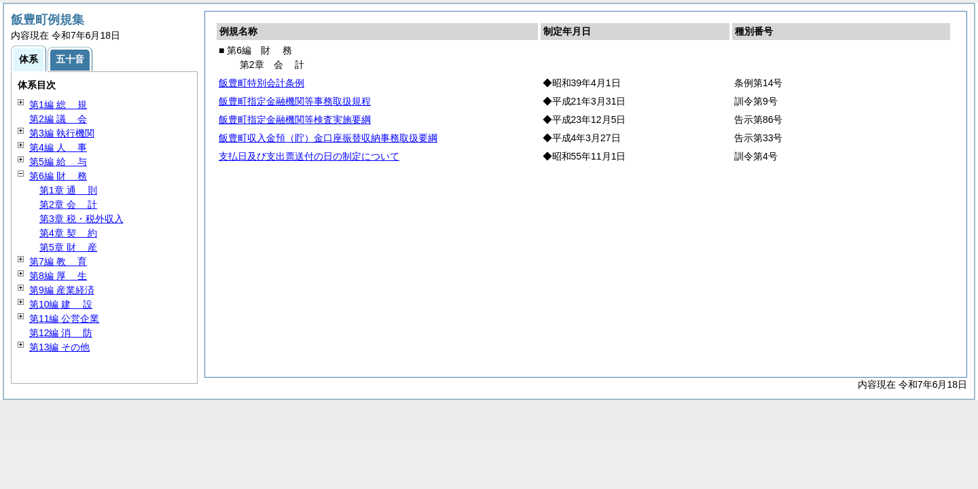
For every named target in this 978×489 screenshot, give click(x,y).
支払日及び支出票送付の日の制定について (309, 156)
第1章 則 (68, 190)
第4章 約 (68, 233)
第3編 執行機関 (61, 133)
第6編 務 (58, 175)
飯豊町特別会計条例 (261, 82)
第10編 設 (60, 304)
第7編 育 (58, 261)
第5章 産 (68, 247)
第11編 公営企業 (64, 318)
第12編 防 (60, 332)
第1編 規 (58, 104)
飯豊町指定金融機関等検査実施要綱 (295, 119)
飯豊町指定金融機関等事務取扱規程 (295, 101)
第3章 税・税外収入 (81, 218)
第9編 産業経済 (61, 290)
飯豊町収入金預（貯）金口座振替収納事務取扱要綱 (328, 137)
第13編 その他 (59, 347)
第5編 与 (58, 161)
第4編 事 (58, 147)
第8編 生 (58, 275)
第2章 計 (68, 204)
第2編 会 (58, 118)
